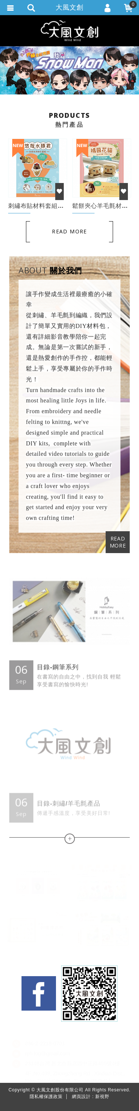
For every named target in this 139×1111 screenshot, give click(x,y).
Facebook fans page (38, 993)
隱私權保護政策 (46, 1096)
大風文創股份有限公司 (69, 31)
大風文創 (69, 7)
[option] (69, 70)
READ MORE (118, 542)
